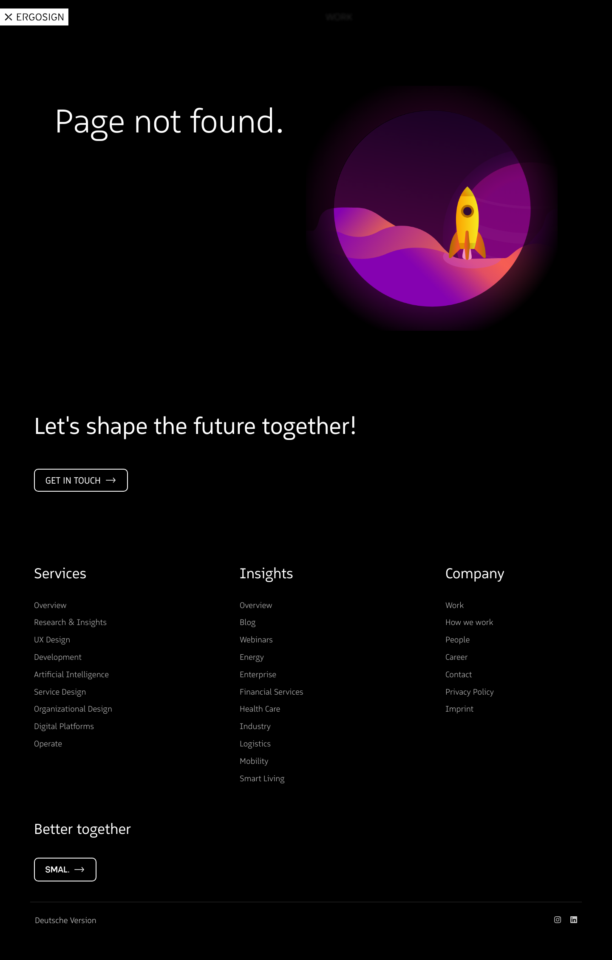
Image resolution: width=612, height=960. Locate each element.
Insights (441, 17)
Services (384, 17)
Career (541, 17)
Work (333, 17)
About (493, 17)
